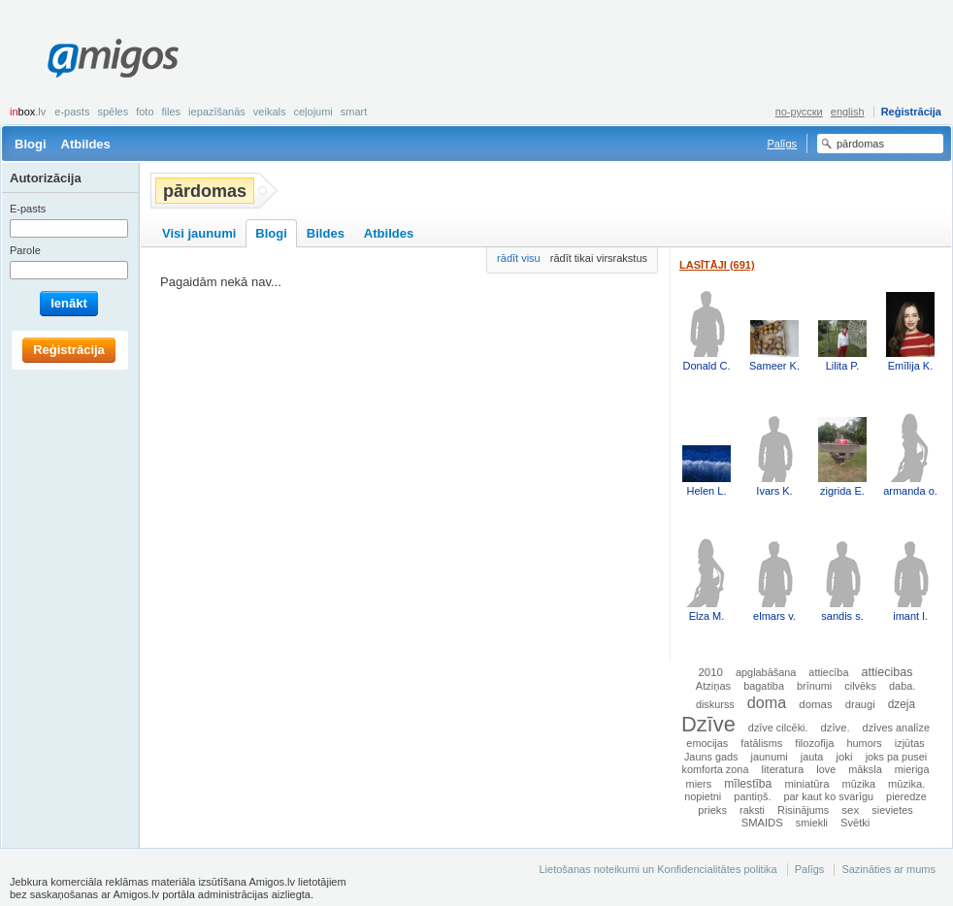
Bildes (326, 233)
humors (864, 743)
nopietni (702, 796)
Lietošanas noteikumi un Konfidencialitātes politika (657, 869)
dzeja (901, 704)
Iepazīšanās (217, 111)
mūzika (858, 784)
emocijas (707, 743)
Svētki (855, 822)
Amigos (113, 58)
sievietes (891, 810)
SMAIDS (762, 822)
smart (354, 111)
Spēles (112, 111)
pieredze (906, 796)
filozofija (814, 743)
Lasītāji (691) (717, 265)
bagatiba (763, 686)
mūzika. (906, 784)
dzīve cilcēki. (778, 727)
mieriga (912, 769)
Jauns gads (711, 756)
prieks (712, 810)
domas (815, 704)
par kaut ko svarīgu (829, 796)
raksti (752, 810)
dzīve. (835, 727)
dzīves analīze (897, 727)
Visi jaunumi (199, 233)
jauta (812, 756)
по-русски (799, 111)
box (28, 111)
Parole (25, 250)
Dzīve (708, 724)
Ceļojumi (312, 111)
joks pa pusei (896, 756)
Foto (144, 111)
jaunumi (769, 756)
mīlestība (748, 784)
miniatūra (806, 784)
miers (699, 784)
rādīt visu (519, 258)
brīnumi (814, 686)
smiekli (812, 822)
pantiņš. (752, 796)
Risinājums (803, 810)
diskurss (715, 704)
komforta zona (715, 769)
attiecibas (887, 672)
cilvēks (860, 686)
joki (844, 756)
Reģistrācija (911, 111)
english (848, 111)
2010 (710, 672)
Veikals (269, 111)
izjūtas (910, 743)
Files (171, 111)
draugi (860, 704)
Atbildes (86, 144)
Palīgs (782, 143)
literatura (783, 769)
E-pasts (71, 111)
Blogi (31, 144)
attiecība (828, 672)
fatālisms (761, 743)
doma (766, 702)
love (826, 769)
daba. (902, 686)
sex (850, 810)
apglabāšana (766, 672)
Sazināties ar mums (888, 869)
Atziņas (713, 686)
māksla (864, 769)
